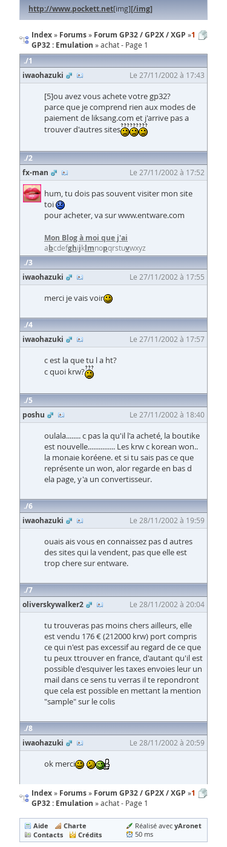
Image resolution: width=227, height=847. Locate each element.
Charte (75, 825)
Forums (73, 793)
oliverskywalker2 (53, 604)
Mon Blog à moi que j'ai (86, 238)
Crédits (90, 834)
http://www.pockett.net (70, 9)
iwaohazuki (43, 75)
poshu (33, 415)
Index (41, 793)
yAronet (188, 825)
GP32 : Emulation (62, 803)
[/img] (142, 9)
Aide (40, 825)
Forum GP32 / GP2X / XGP (140, 793)
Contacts (48, 834)
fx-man (35, 172)
